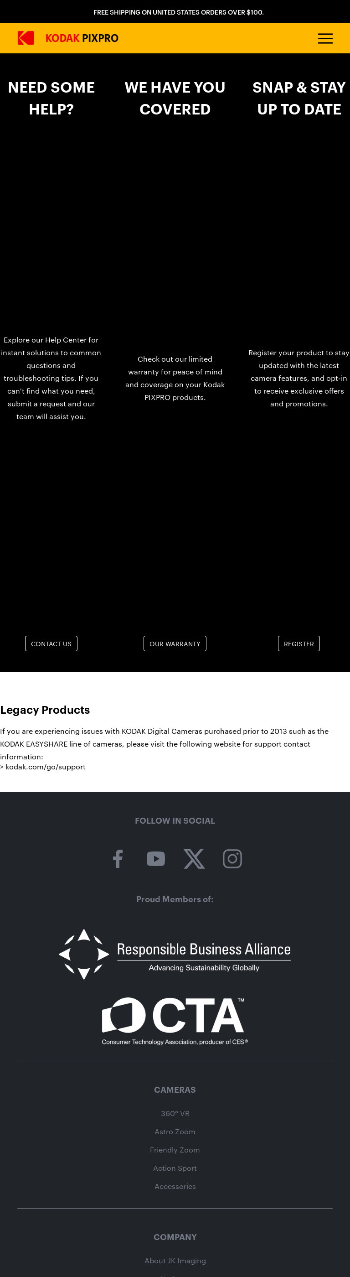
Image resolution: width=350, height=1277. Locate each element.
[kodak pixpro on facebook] (118, 859)
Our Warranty (175, 643)
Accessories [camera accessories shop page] (175, 1186)
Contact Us (51, 643)
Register (299, 643)
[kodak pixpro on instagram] (232, 859)
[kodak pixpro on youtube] (156, 859)
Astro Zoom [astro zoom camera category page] (175, 1131)
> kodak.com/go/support (43, 766)
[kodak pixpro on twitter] (194, 859)
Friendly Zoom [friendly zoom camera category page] (175, 1149)
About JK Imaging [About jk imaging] (175, 1260)
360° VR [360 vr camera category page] (175, 1113)
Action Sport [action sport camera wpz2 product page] (175, 1168)
